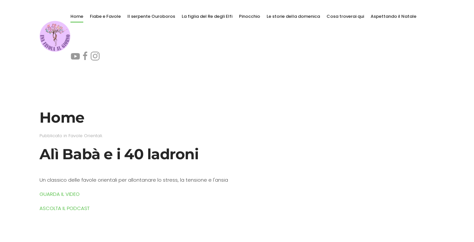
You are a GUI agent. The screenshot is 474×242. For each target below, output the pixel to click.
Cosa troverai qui (345, 16)
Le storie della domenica (293, 16)
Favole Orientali (85, 136)
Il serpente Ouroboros (151, 16)
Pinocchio (249, 16)
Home (76, 16)
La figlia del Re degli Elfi (207, 16)
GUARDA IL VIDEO (60, 194)
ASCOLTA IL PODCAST (65, 208)
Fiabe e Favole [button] (105, 16)
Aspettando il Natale (393, 16)
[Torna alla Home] (55, 36)
